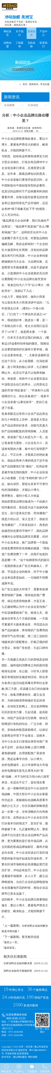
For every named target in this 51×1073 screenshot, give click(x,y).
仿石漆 (29, 1046)
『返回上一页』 (11, 942)
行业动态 (33, 105)
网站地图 (32, 1057)
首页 (25, 84)
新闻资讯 (33, 84)
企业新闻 (9, 105)
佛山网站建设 (20, 1057)
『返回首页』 (9, 947)
